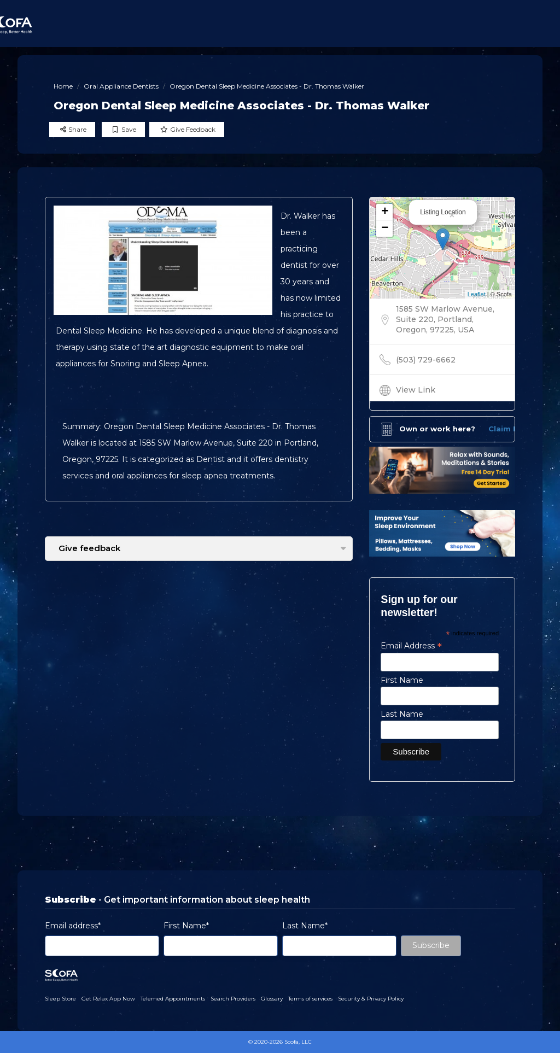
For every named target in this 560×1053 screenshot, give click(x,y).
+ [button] (384, 212)
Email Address (411, 645)
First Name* (186, 926)
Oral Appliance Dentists (121, 86)
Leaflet (477, 294)
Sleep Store (60, 998)
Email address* (73, 926)
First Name (402, 680)
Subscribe (431, 945)
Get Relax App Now (108, 998)
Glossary (272, 998)
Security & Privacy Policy (371, 998)
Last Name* (305, 926)
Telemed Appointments (173, 998)
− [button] (384, 228)
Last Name (402, 714)
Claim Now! (510, 428)
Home (63, 86)
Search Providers (233, 998)
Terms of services (310, 998)
